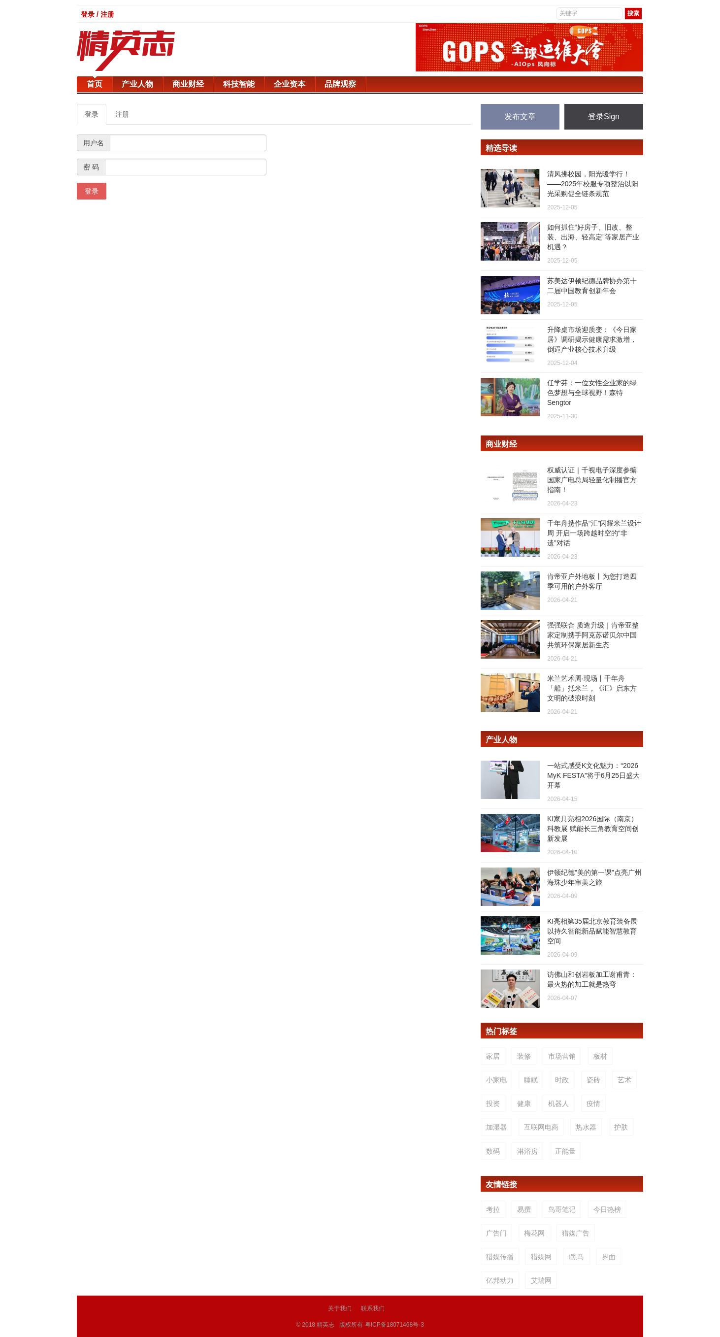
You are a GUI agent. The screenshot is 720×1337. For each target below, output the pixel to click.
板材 (600, 1056)
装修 (524, 1056)
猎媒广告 (575, 1233)
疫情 (593, 1103)
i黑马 (576, 1257)
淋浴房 (527, 1151)
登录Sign (604, 116)
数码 (493, 1151)
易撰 (524, 1209)
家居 (493, 1056)
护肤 (621, 1127)
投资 (493, 1103)
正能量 (565, 1151)
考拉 (493, 1209)
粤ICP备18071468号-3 (394, 1324)
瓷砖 (593, 1080)
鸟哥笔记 (562, 1209)
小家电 (496, 1080)
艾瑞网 (541, 1280)
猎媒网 (541, 1257)
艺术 (624, 1080)
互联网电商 (541, 1127)
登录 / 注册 (97, 14)
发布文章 (520, 116)
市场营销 (562, 1056)
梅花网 (534, 1233)
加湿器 (496, 1127)
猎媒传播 (500, 1257)
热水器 (586, 1127)
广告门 (496, 1233)
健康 (524, 1103)
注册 (122, 114)
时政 (562, 1080)
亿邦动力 (500, 1280)
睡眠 (531, 1080)
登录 (91, 114)
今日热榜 (607, 1209)
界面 (609, 1257)
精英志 (325, 1324)
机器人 (558, 1103)
